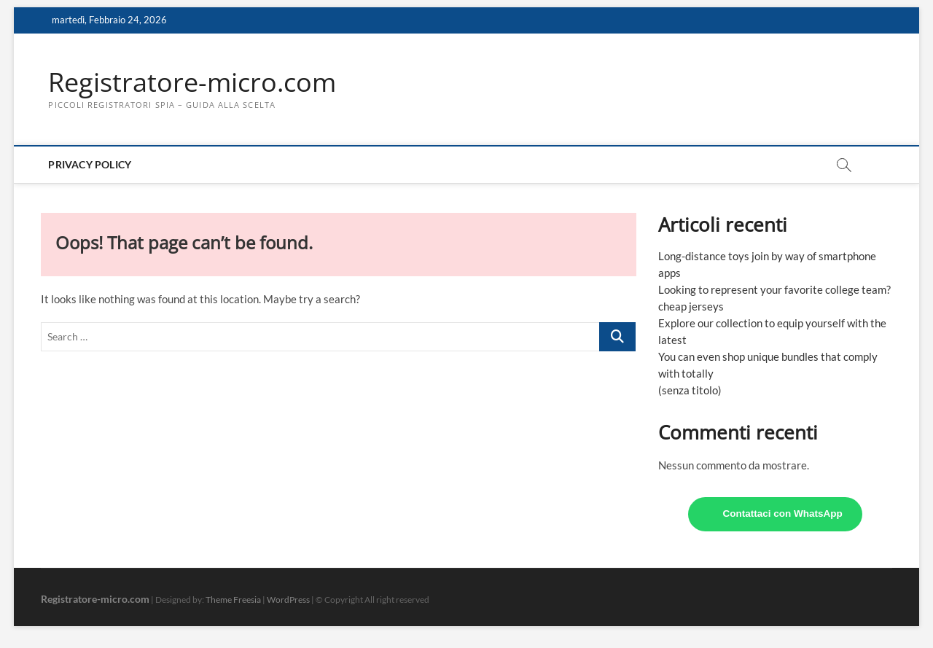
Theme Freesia (233, 599)
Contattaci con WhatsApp (782, 513)
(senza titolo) (690, 390)
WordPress (288, 599)
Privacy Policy (89, 164)
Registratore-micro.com (192, 82)
